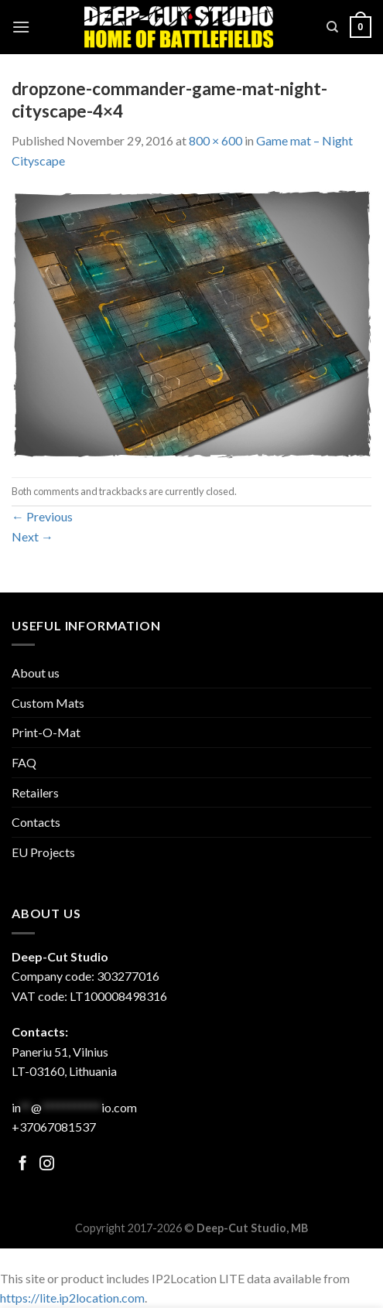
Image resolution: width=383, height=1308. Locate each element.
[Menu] (21, 27)
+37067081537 (54, 1126)
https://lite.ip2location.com (72, 1297)
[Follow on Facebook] (22, 1164)
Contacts (36, 822)
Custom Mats (48, 702)
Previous (42, 516)
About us (36, 672)
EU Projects (43, 852)
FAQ (24, 762)
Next (32, 536)
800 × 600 (215, 140)
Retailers (35, 792)
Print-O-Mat (46, 732)
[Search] (332, 27)
